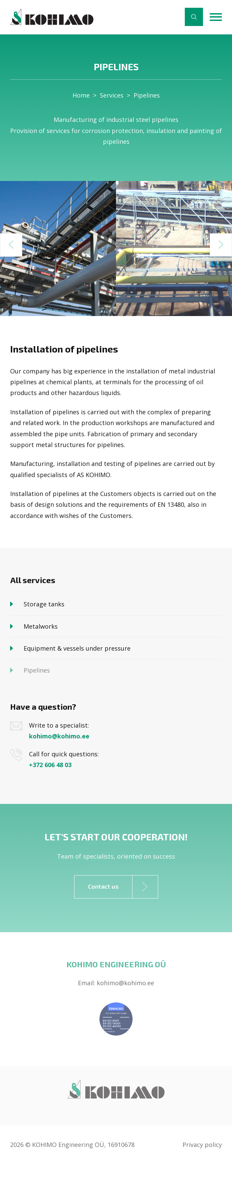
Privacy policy (202, 1145)
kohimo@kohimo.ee (59, 736)
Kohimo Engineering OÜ (116, 964)
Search (194, 17)
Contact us (123, 886)
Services (111, 95)
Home (81, 95)
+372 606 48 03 (50, 765)
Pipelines (147, 95)
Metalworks (41, 626)
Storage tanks (44, 604)
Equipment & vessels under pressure (77, 648)
